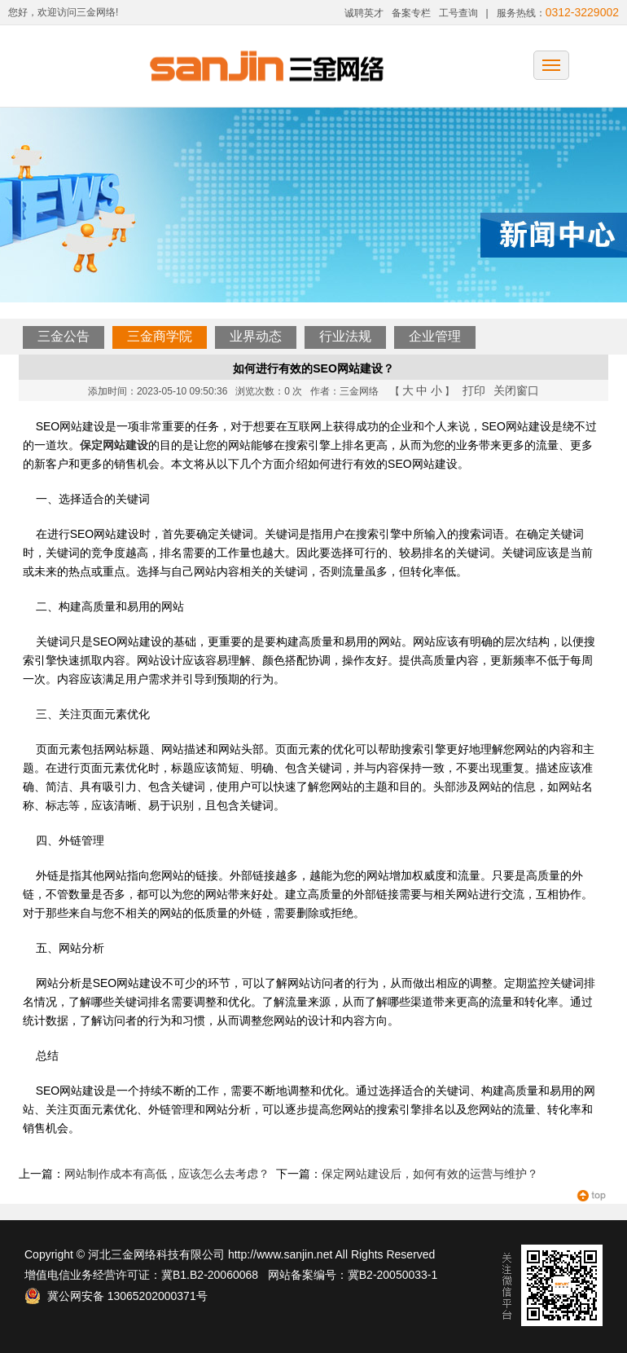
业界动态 (256, 336)
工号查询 (458, 13)
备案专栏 (411, 13)
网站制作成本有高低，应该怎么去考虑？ (167, 1173)
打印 (474, 390)
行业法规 (345, 336)
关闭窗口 (516, 390)
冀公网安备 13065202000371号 (116, 1296)
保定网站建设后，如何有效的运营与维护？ (430, 1173)
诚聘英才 (364, 13)
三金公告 (63, 336)
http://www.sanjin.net (280, 1254)
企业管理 (435, 336)
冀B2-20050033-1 (393, 1274)
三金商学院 (159, 336)
